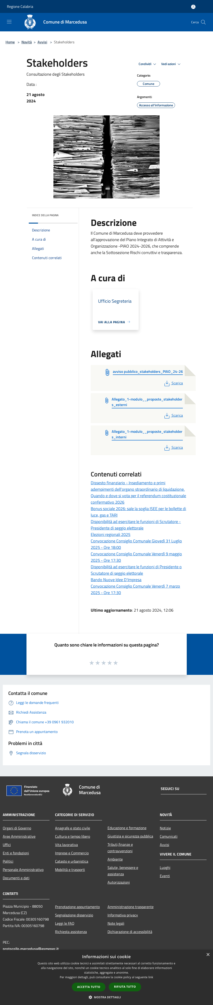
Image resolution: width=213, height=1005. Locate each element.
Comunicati (169, 836)
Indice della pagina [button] (45, 215)
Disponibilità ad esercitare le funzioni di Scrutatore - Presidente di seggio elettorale (136, 524)
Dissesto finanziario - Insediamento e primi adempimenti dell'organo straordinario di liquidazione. (138, 486)
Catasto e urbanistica (71, 861)
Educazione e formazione (127, 828)
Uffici (7, 844)
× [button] (208, 955)
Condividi (148, 64)
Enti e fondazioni (16, 853)
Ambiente (115, 859)
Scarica (173, 383)
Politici (8, 861)
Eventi (165, 876)
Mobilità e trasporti (70, 869)
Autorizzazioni (119, 882)
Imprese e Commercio (72, 853)
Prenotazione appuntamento (77, 906)
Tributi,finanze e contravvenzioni (120, 848)
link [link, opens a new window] (150, 977)
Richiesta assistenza (71, 931)
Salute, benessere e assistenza (123, 871)
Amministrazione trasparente (131, 906)
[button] (106, 997)
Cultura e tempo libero (72, 836)
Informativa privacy (123, 915)
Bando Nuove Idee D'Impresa (116, 580)
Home (10, 42)
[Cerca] (203, 22)
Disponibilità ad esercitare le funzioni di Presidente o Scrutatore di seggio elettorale (136, 570)
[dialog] (106, 977)
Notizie (165, 828)
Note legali (116, 923)
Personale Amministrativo (23, 869)
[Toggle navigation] (9, 21)
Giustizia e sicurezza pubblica (130, 836)
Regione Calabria (20, 6)
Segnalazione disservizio (74, 915)
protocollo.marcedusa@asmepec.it (31, 948)
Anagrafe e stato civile (72, 828)
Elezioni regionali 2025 (110, 534)
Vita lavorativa (66, 844)
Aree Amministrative (19, 836)
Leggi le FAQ (64, 923)
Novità (26, 42)
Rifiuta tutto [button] (125, 987)
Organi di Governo (17, 828)
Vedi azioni (171, 64)
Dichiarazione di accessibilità (130, 931)
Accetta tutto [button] (88, 987)
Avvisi (42, 42)
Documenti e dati (16, 878)
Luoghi (165, 867)
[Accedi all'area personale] (193, 6)
